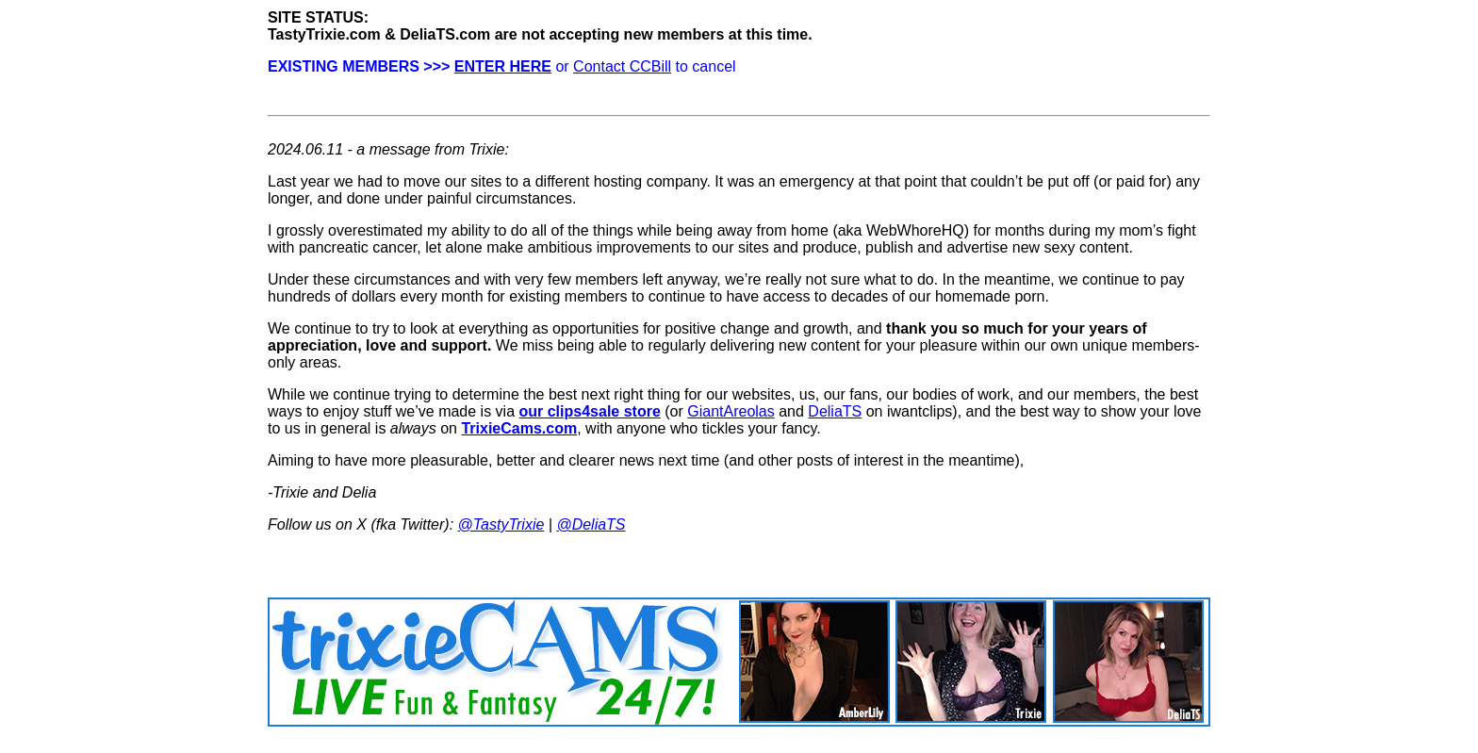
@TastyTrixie (501, 524)
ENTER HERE (502, 66)
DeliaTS (835, 411)
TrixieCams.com (519, 428)
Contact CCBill (622, 66)
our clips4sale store (590, 411)
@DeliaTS (590, 524)
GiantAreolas (731, 411)
